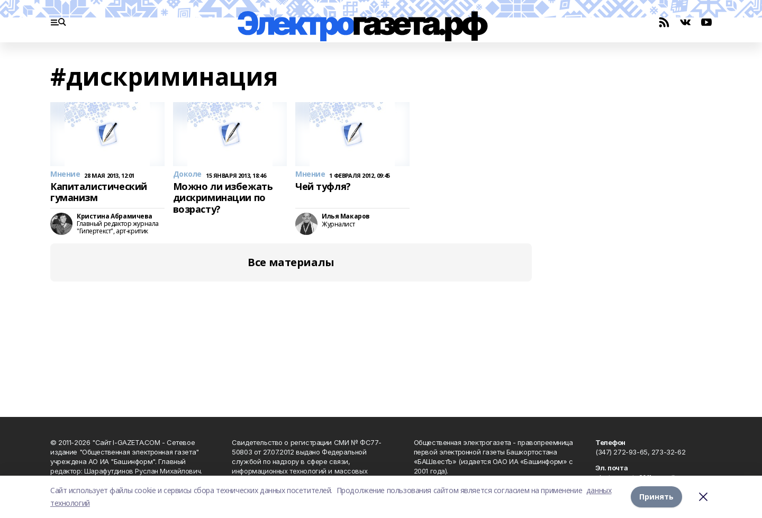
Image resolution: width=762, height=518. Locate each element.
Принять (656, 497)
